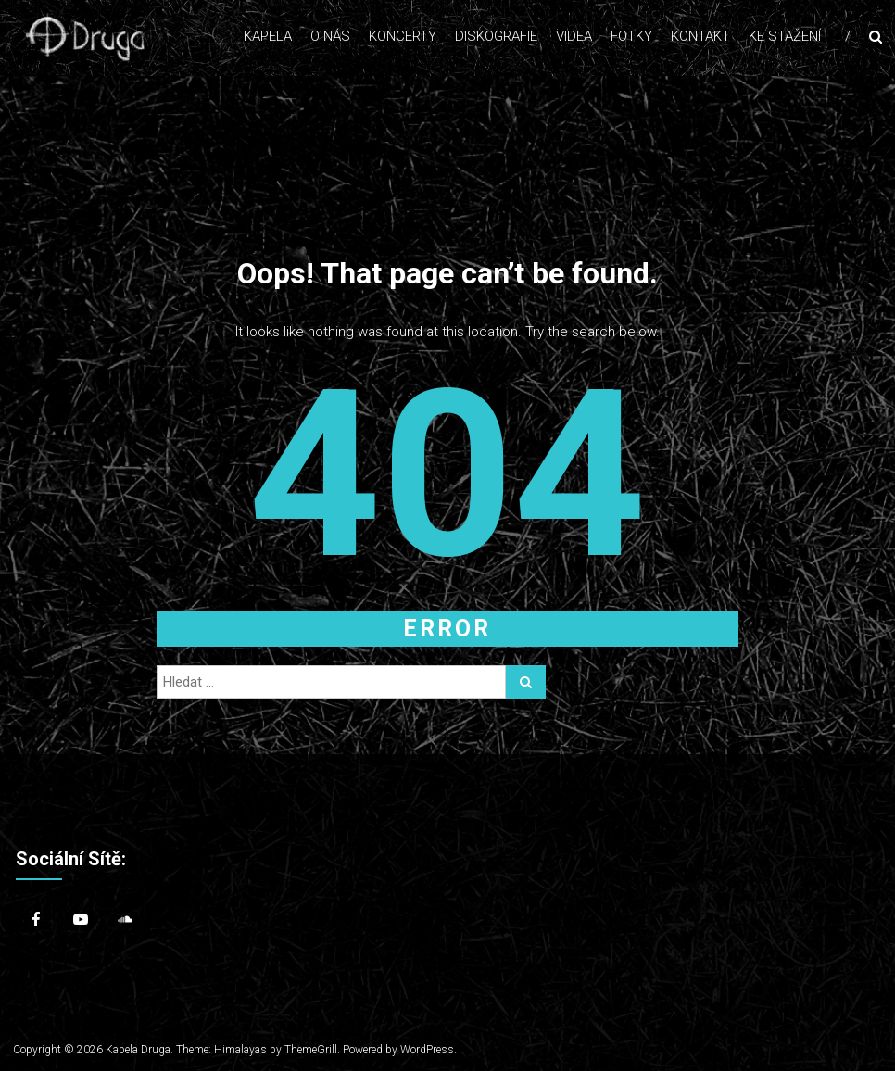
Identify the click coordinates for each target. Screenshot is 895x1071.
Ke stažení (785, 36)
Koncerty (402, 36)
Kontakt (700, 36)
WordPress (427, 1049)
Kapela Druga (138, 1049)
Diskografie (496, 36)
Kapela (268, 36)
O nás (330, 36)
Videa (574, 36)
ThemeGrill (310, 1049)
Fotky (631, 36)
